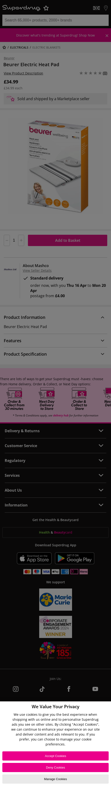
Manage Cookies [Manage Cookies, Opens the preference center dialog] (55, 779)
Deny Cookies (55, 767)
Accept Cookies (55, 756)
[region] (55, 743)
